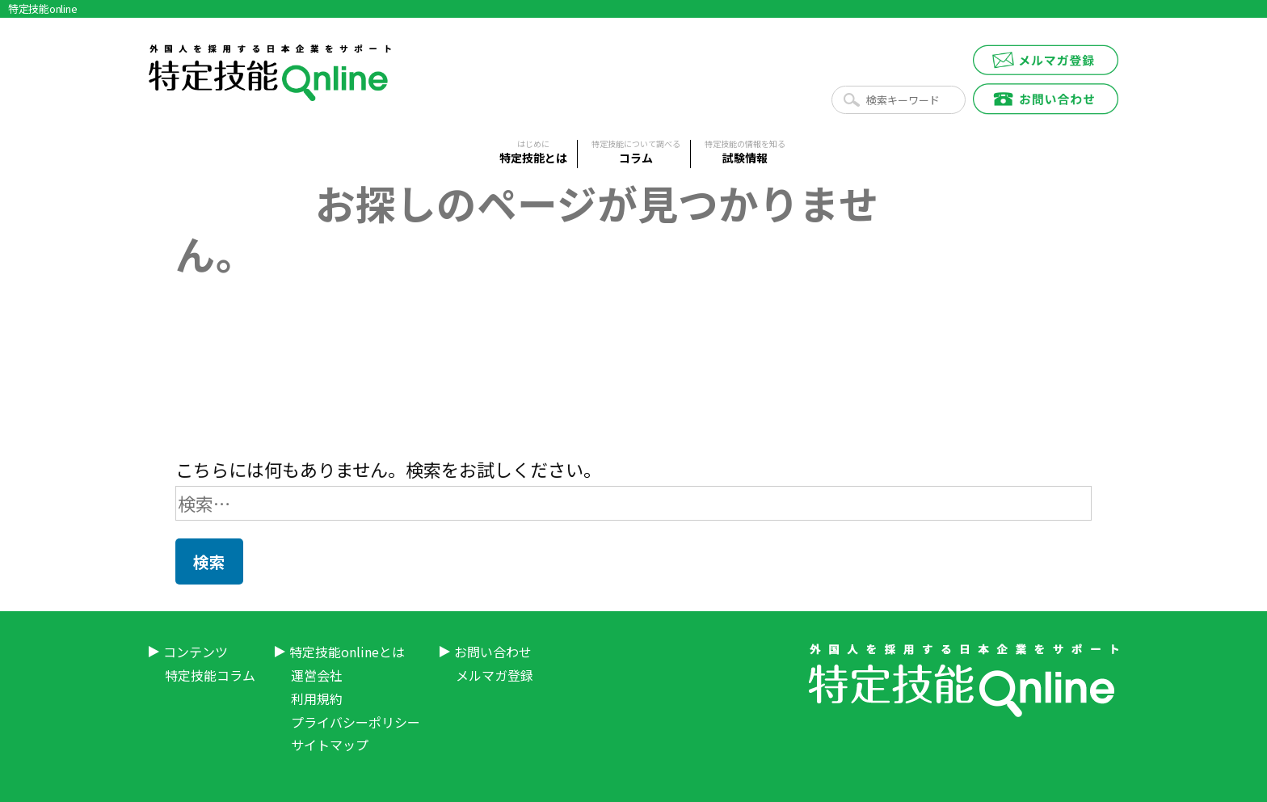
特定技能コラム (210, 675)
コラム (635, 153)
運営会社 (317, 675)
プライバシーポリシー (355, 722)
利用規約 (317, 698)
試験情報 (745, 153)
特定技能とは (533, 153)
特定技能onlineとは (347, 651)
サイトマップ (329, 744)
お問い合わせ (493, 651)
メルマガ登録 (494, 675)
